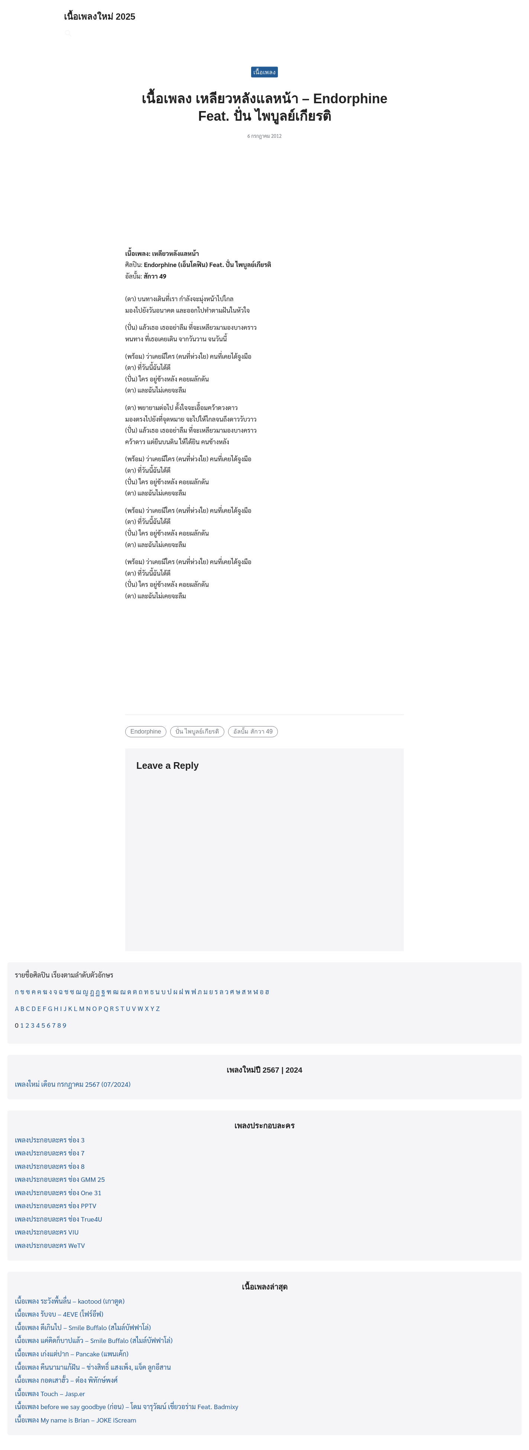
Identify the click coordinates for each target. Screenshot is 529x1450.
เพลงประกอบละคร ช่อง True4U (58, 1219)
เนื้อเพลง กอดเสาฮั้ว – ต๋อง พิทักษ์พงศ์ (66, 1380)
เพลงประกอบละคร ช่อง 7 (50, 1152)
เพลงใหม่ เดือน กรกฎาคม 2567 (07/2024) (72, 1084)
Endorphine (145, 731)
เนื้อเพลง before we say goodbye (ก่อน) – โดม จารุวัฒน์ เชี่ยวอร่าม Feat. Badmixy (126, 1406)
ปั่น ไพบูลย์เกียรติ (197, 731)
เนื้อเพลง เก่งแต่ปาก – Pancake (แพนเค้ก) (72, 1353)
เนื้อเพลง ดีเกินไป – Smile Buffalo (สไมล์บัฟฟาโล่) (83, 1327)
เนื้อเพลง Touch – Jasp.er (50, 1393)
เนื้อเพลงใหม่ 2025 (100, 17)
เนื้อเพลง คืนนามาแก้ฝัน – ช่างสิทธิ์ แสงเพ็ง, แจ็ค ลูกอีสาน (93, 1367)
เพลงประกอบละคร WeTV (50, 1245)
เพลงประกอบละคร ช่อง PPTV (55, 1205)
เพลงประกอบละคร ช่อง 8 (50, 1166)
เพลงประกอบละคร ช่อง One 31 (58, 1192)
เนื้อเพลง (264, 72)
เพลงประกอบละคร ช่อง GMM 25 (60, 1179)
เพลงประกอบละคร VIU (47, 1232)
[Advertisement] (264, 198)
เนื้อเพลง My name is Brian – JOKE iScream (75, 1419)
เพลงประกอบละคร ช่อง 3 (50, 1139)
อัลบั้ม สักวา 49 (253, 731)
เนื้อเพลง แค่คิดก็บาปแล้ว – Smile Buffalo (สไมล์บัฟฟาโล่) (93, 1340)
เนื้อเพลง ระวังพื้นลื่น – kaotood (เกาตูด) (69, 1301)
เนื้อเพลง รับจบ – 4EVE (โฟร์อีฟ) (59, 1314)
